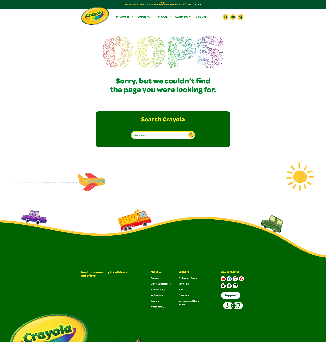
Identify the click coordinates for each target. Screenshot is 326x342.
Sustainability (158, 289)
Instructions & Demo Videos (189, 302)
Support (184, 272)
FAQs (181, 289)
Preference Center (188, 277)
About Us (156, 272)
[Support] (240, 17)
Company (156, 277)
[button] (124, 17)
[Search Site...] (163, 135)
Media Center (157, 295)
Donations (184, 295)
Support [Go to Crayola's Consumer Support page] (231, 295)
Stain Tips (184, 283)
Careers (155, 300)
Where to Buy (157, 306)
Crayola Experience (161, 283)
